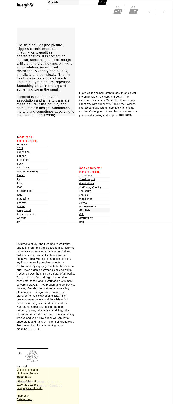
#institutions (86, 183)
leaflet (21, 175)
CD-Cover (23, 167)
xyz (19, 221)
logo (19, 194)
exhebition (23, 152)
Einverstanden (25, 401)
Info (19, 397)
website (21, 218)
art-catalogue (25, 190)
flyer (20, 179)
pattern (21, 202)
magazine (23, 198)
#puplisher (85, 198)
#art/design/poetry (90, 187)
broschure (23, 159)
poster (21, 206)
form (20, 183)
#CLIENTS (85, 175)
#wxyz (83, 202)
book (20, 163)
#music (83, 194)
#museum (85, 191)
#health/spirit (87, 179)
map (20, 186)
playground (24, 210)
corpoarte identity (27, 171)
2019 (20, 148)
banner (21, 155)
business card (25, 214)
